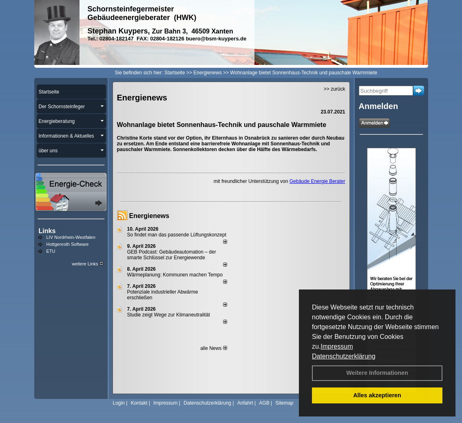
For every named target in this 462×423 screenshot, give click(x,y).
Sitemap (284, 403)
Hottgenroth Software (67, 244)
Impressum (337, 346)
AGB (264, 403)
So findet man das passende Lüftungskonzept (177, 235)
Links (47, 230)
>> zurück (334, 89)
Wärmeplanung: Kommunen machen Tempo (175, 275)
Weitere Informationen (377, 373)
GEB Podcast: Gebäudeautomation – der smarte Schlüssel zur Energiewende (171, 254)
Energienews (149, 215)
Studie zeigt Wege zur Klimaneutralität (168, 315)
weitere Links (87, 263)
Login (119, 403)
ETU (50, 251)
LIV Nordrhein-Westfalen (70, 237)
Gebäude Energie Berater (317, 181)
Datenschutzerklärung (344, 356)
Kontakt (139, 403)
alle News (213, 348)
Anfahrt (245, 403)
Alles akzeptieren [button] (377, 395)
